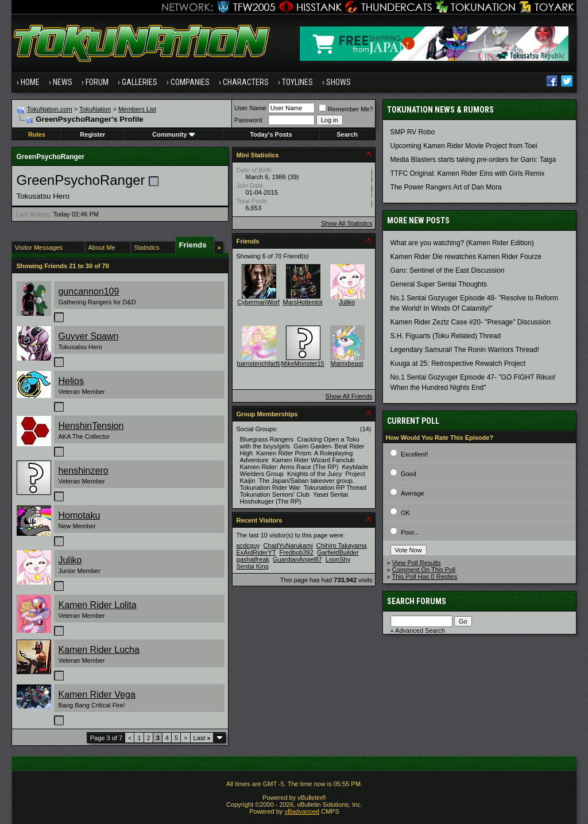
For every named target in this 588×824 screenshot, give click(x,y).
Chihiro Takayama (341, 545)
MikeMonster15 (302, 363)
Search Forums (416, 601)
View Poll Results (416, 562)
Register (92, 134)
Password (248, 120)
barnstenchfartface (263, 363)
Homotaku (79, 515)
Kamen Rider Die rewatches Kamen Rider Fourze (465, 257)
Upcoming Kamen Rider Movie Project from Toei (463, 146)
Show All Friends (349, 396)
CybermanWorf (258, 302)
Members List (137, 109)
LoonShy (338, 559)
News (62, 82)
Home (30, 82)
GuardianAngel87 (297, 559)
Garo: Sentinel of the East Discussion (447, 270)
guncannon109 (88, 291)
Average (412, 493)
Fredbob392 (296, 552)
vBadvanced (301, 811)
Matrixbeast (347, 363)
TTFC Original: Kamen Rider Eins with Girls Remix (467, 173)
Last (202, 737)
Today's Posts (271, 134)
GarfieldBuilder (338, 552)
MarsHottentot (302, 302)
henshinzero (83, 470)
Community (173, 134)
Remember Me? (346, 109)
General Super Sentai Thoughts (439, 284)
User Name (250, 108)
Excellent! (414, 454)
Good (408, 473)
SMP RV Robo (412, 132)
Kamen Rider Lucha (98, 650)
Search (347, 134)
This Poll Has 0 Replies (425, 576)
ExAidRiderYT (256, 552)
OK (405, 512)
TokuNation (95, 109)
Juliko (70, 560)
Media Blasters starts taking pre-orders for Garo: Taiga (473, 160)
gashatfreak (253, 559)
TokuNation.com (49, 109)
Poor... (410, 532)
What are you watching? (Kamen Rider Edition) (462, 243)
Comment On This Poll (423, 569)
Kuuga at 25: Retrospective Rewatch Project (457, 363)
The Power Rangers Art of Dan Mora (446, 187)
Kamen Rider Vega (96, 694)
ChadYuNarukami (288, 545)
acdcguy (248, 545)
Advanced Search (420, 630)
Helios (70, 381)
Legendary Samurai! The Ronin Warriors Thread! (464, 350)
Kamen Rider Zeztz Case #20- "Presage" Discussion (470, 322)
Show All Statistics (346, 223)
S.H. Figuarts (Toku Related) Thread (445, 336)
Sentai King (253, 566)
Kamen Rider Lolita (97, 605)
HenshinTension (90, 426)
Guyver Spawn (88, 336)
